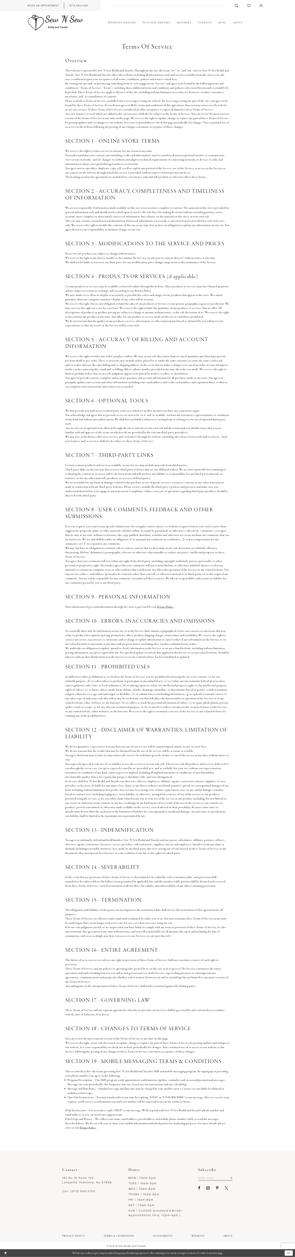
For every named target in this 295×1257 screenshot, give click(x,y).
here (220, 1253)
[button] (261, 5)
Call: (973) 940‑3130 (78, 1191)
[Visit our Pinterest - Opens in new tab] (217, 1188)
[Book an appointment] (43, 5)
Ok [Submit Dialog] (289, 1253)
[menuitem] (43, 5)
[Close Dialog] (5, 1253)
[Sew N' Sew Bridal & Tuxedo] (56, 23)
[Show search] (236, 5)
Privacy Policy (165, 607)
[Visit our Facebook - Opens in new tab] (199, 1188)
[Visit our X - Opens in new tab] (226, 1188)
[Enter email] (215, 1178)
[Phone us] (78, 5)
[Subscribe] (231, 1178)
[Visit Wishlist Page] (249, 5)
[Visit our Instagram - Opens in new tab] (208, 1188)
